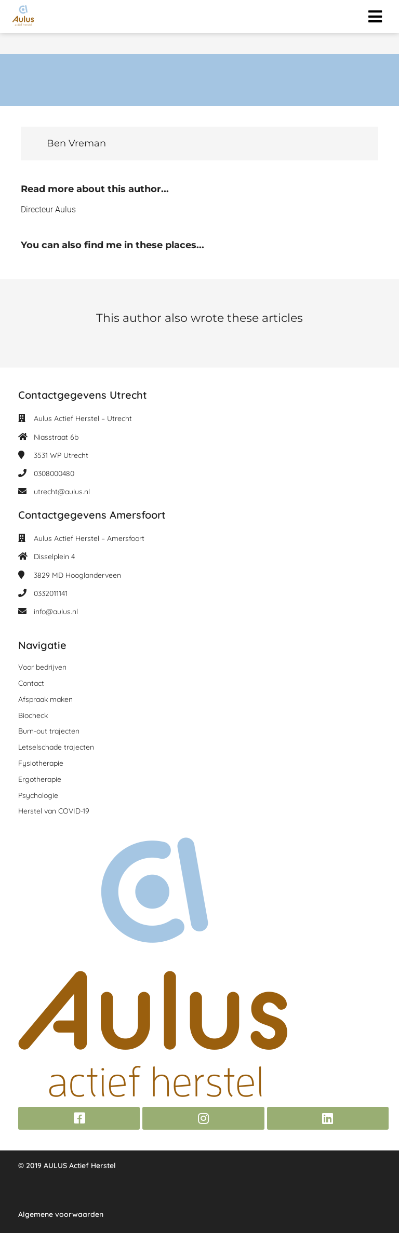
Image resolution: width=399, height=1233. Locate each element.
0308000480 (54, 473)
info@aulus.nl (56, 611)
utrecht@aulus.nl (62, 491)
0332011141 (51, 593)
